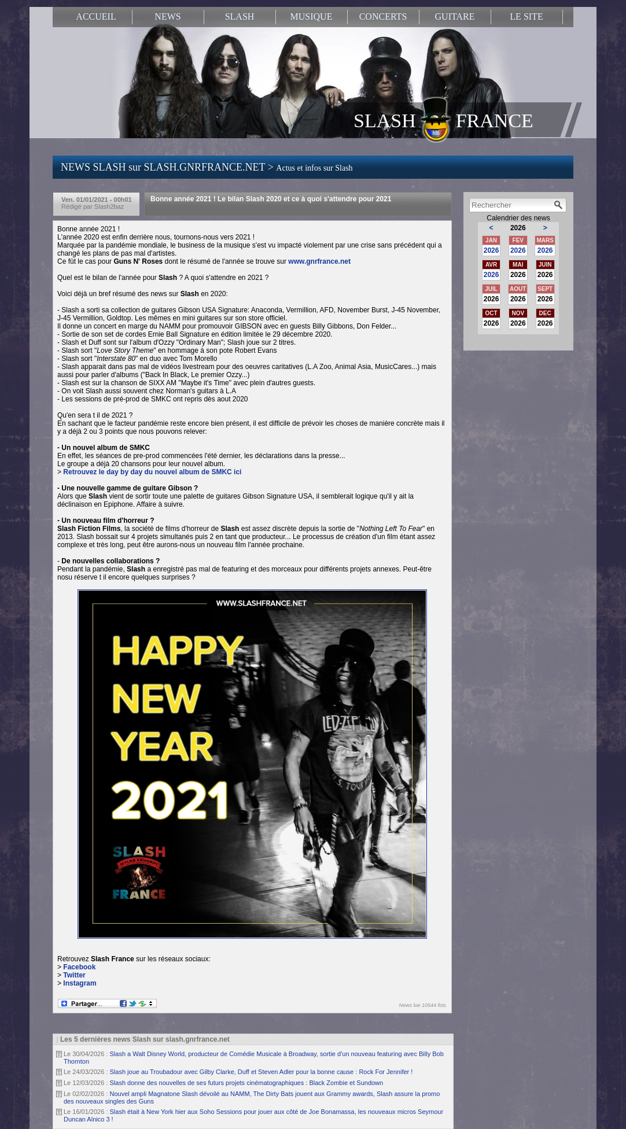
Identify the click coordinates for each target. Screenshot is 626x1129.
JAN (491, 240)
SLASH (240, 16)
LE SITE (526, 16)
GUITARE (455, 16)
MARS (544, 240)
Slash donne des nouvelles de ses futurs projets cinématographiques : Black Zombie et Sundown (247, 1082)
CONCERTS (383, 16)
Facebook (79, 967)
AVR (491, 264)
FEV (518, 240)
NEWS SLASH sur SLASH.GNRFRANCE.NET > (207, 167)
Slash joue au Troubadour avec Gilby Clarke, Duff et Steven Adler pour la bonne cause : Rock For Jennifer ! (261, 1071)
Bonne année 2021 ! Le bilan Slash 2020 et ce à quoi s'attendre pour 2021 (270, 199)
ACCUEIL (96, 16)
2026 (491, 250)
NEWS (167, 16)
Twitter (74, 975)
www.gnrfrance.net (319, 261)
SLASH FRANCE (443, 119)
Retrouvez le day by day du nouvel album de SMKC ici (152, 472)
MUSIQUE (311, 16)
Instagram (79, 983)
